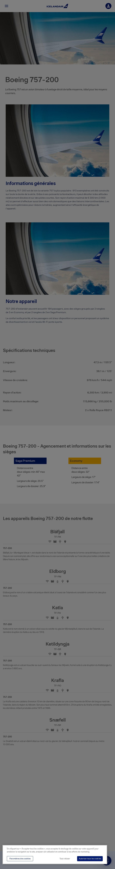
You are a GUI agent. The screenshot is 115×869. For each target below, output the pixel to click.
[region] (54, 854)
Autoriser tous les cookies (90, 858)
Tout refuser (65, 858)
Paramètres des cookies (20, 858)
